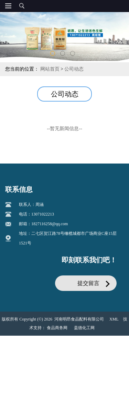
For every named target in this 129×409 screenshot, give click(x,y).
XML (114, 325)
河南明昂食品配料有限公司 (79, 325)
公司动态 (74, 69)
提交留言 (88, 290)
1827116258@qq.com (49, 230)
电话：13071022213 (36, 220)
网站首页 (50, 69)
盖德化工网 (84, 334)
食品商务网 (57, 334)
